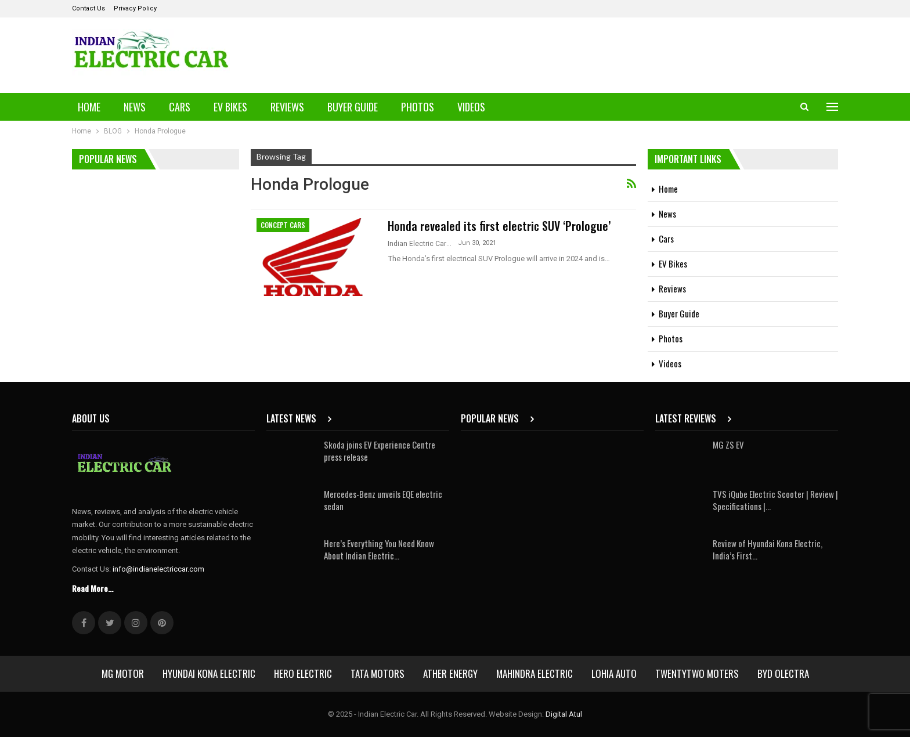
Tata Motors (378, 673)
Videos (471, 106)
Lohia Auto (614, 673)
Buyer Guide (352, 106)
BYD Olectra (783, 673)
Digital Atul (564, 714)
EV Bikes (230, 106)
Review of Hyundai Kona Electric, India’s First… (767, 549)
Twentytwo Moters (697, 673)
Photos (417, 106)
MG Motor (123, 673)
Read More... (92, 588)
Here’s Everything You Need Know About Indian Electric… (379, 549)
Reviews (287, 106)
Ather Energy (450, 673)
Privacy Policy (135, 8)
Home (89, 106)
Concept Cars (283, 225)
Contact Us (88, 8)
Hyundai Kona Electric (208, 673)
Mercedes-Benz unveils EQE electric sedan (383, 499)
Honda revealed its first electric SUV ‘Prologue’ (499, 225)
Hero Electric (303, 673)
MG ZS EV (728, 444)
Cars (179, 106)
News (135, 106)
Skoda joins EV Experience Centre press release (379, 450)
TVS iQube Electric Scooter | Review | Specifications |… (775, 499)
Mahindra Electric (534, 673)
